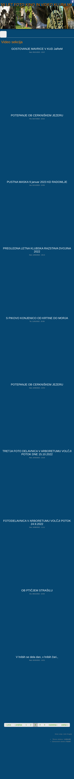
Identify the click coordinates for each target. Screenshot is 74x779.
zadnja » (64, 725)
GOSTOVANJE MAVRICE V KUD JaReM (37, 48)
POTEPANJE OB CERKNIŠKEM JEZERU (37, 115)
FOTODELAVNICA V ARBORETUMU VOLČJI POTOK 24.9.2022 (37, 522)
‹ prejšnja (18, 725)
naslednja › (53, 725)
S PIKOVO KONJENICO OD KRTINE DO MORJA (37, 318)
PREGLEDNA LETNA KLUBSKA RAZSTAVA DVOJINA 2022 (37, 250)
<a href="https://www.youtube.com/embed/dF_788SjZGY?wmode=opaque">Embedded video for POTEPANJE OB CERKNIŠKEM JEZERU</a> (37, 417)
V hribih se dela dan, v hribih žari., (37, 656)
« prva (8, 725)
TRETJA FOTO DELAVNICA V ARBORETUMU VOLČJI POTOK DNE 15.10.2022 (37, 453)
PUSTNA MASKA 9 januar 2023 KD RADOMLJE (37, 181)
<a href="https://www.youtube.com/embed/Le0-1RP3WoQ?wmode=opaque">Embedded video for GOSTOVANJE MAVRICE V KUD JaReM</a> (37, 81)
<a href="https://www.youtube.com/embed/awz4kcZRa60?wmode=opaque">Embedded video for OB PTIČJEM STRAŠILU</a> (37, 623)
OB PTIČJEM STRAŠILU (37, 590)
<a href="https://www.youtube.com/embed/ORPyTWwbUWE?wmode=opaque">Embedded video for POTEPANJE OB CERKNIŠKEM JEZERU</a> (37, 148)
